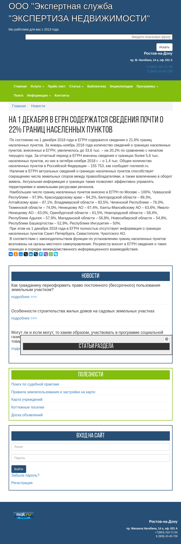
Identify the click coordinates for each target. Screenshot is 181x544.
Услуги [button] (37, 86)
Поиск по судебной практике (35, 384)
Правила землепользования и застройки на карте (53, 392)
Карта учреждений (27, 399)
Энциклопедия (121, 86)
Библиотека (96, 86)
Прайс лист (57, 86)
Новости (38, 106)
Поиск (18, 95)
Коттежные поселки (27, 407)
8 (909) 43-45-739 (159, 71)
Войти (18, 469)
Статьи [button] (76, 86)
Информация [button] (39, 95)
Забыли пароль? (25, 475)
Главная (20, 86)
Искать (164, 47)
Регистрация (22, 483)
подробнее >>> (24, 297)
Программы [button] (147, 86)
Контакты (61, 95)
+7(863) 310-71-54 (159, 67)
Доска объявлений (27, 415)
